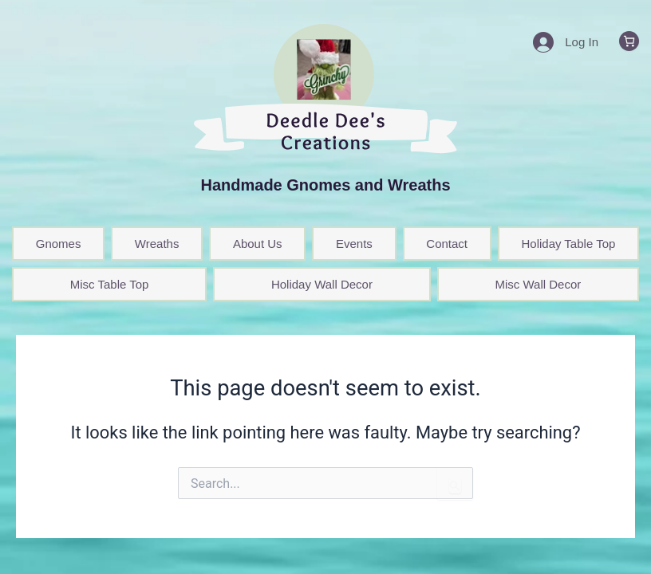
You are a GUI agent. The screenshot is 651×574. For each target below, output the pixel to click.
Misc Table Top (109, 284)
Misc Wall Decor (538, 284)
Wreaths (157, 243)
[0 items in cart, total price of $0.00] (629, 41)
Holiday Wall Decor (322, 284)
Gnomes (58, 243)
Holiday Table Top (568, 243)
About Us (257, 243)
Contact (447, 243)
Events (354, 243)
